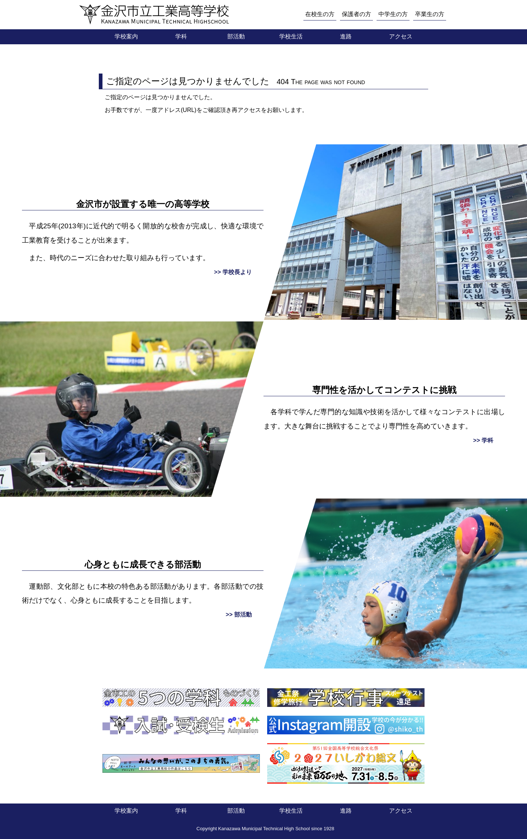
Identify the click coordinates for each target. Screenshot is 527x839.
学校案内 (126, 36)
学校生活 (291, 36)
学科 (181, 36)
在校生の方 (319, 14)
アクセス (400, 36)
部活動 (236, 36)
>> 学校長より (233, 272)
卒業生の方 (429, 14)
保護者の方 (356, 14)
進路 (346, 36)
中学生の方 (393, 14)
